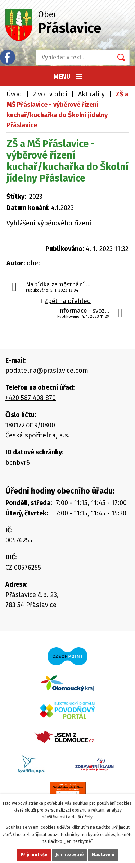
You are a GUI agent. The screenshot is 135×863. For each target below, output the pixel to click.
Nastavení (103, 854)
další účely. (83, 817)
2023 (35, 197)
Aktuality (91, 94)
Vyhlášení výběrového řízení (48, 223)
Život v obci (50, 94)
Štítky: (16, 197)
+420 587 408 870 (30, 398)
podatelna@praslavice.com (46, 371)
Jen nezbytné (69, 854)
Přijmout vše (34, 854)
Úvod (14, 94)
